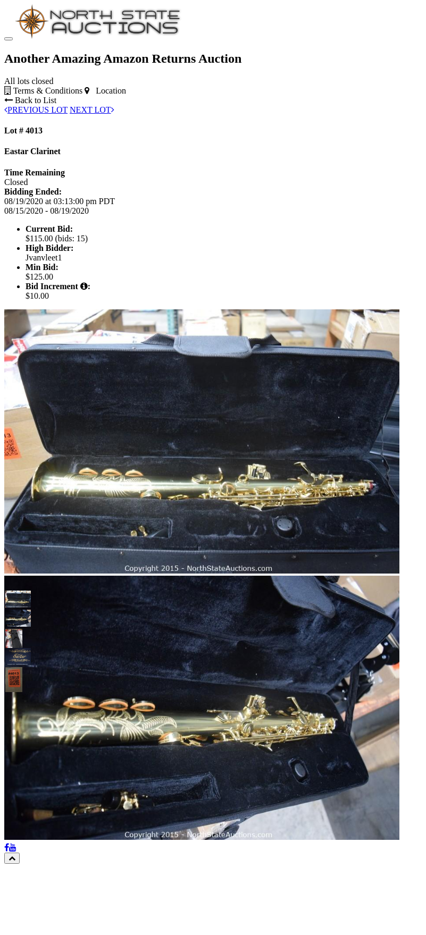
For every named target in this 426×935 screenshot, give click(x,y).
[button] (13, 665)
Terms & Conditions (43, 156)
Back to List (30, 166)
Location (105, 156)
